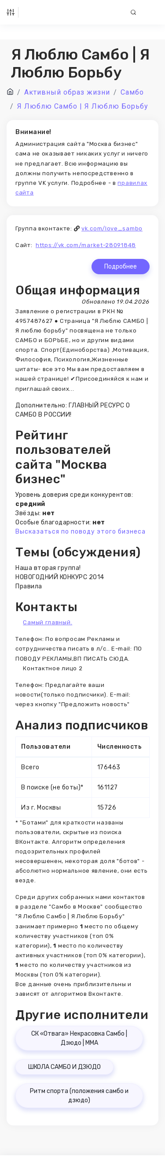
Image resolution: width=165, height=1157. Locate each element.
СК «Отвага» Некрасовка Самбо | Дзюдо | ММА (79, 1038)
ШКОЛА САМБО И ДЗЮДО (64, 1067)
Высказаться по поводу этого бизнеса (80, 531)
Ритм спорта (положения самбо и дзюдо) (79, 1095)
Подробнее (120, 266)
